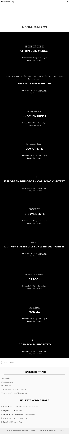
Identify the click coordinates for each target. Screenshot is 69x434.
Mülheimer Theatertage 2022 (34, 76)
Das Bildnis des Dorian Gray (27, 407)
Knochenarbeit (34, 116)
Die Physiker (6, 378)
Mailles (34, 311)
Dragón (34, 279)
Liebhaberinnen (30, 414)
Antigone (18, 410)
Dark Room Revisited (34, 344)
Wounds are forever (34, 83)
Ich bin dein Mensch (34, 50)
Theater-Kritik (58, 76)
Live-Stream (31, 177)
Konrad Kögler (42, 58)
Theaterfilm (38, 111)
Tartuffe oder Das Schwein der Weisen (34, 246)
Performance (31, 144)
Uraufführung (34, 79)
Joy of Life (34, 148)
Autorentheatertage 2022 (14, 76)
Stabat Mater (6, 386)
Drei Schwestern (7, 382)
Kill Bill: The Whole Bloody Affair (13, 389)
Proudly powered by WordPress (20, 430)
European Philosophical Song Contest (34, 181)
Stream (48, 76)
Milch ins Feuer (22, 418)
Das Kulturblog (7, 2)
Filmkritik (40, 46)
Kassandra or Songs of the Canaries (14, 393)
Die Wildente (34, 214)
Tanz (40, 144)
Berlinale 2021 (30, 46)
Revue (39, 177)
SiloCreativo (57, 430)
